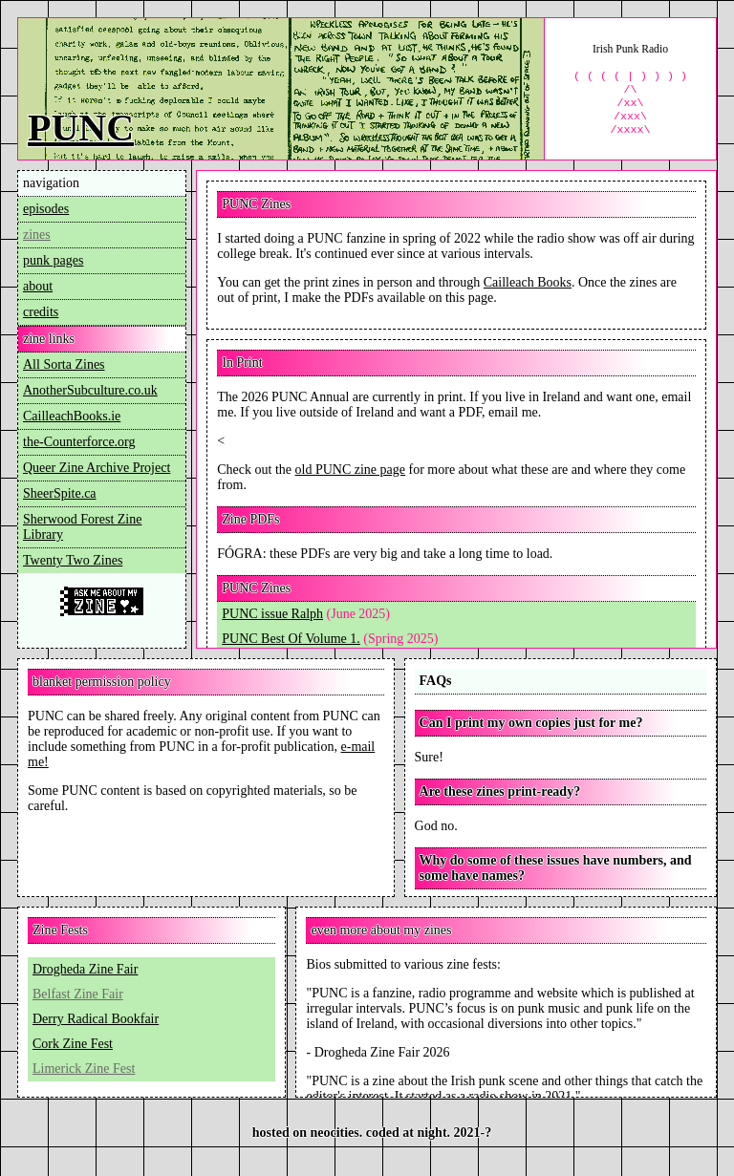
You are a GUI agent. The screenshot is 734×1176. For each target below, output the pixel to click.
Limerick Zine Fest (83, 1068)
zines (37, 234)
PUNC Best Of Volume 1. (291, 638)
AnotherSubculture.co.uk (90, 390)
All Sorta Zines (64, 364)
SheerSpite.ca (60, 493)
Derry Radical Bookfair (95, 1019)
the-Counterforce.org (79, 442)
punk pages (53, 260)
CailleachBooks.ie (71, 416)
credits (40, 312)
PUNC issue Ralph (272, 614)
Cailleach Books (528, 282)
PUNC (81, 127)
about (38, 286)
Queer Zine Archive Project (96, 467)
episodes (46, 209)
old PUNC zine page (350, 469)
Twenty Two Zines (72, 560)
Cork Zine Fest (72, 1044)
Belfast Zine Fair (77, 994)
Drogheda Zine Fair (85, 969)
